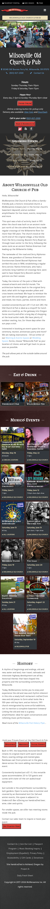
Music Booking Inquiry (29, 848)
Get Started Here (11, 826)
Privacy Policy (36, 853)
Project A (25, 869)
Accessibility (13, 857)
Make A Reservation (25, 123)
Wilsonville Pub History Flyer (32, 723)
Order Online (25, 103)
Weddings (10, 744)
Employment (13, 853)
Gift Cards (26, 857)
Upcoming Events (25, 141)
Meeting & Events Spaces (17, 338)
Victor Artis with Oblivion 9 (19, 160)
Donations (38, 857)
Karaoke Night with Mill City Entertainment (27, 166)
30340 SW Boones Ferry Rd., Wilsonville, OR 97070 (25, 69)
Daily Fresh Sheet (25, 875)
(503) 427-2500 (14, 73)
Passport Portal (11, 3)
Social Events (38, 744)
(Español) (23, 853)
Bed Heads (28, 3)
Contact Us (37, 73)
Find (40, 3)
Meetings (23, 744)
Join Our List (26, 844)
